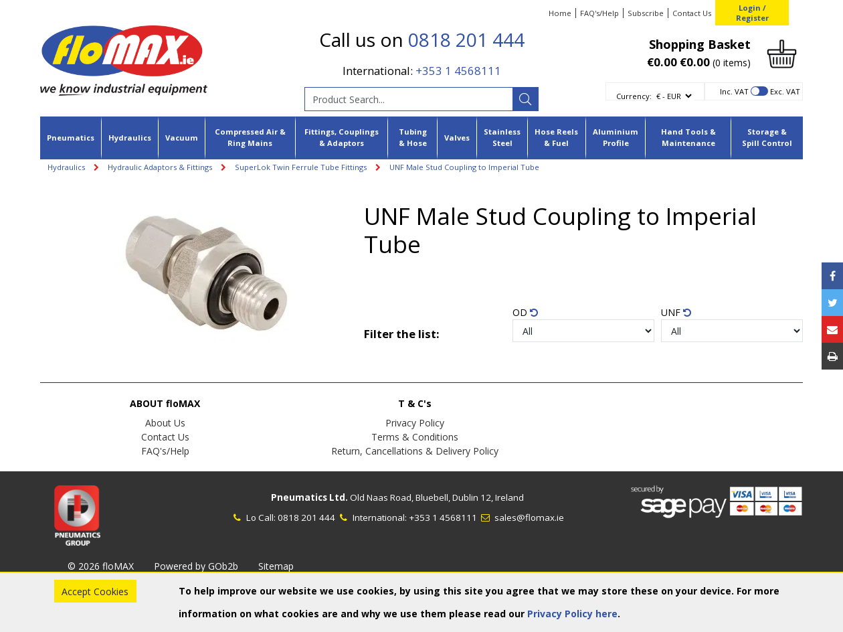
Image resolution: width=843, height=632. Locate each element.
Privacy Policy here (572, 613)
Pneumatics (70, 138)
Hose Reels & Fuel (556, 137)
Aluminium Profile (615, 137)
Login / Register (752, 13)
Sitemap (276, 566)
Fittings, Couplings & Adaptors (341, 137)
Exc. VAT (785, 91)
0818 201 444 (466, 39)
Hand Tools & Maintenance (688, 137)
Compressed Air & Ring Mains (250, 137)
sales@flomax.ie (521, 517)
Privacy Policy (414, 422)
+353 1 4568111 (458, 70)
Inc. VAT (734, 91)
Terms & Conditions (414, 436)
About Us (165, 422)
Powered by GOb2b (196, 566)
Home (560, 13)
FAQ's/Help (599, 13)
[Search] (525, 99)
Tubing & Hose (413, 137)
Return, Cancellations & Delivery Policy (414, 451)
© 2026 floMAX (101, 566)
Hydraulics (129, 138)
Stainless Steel (502, 137)
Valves (457, 138)
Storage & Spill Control (767, 137)
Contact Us (691, 13)
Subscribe (646, 13)
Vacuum (181, 138)
